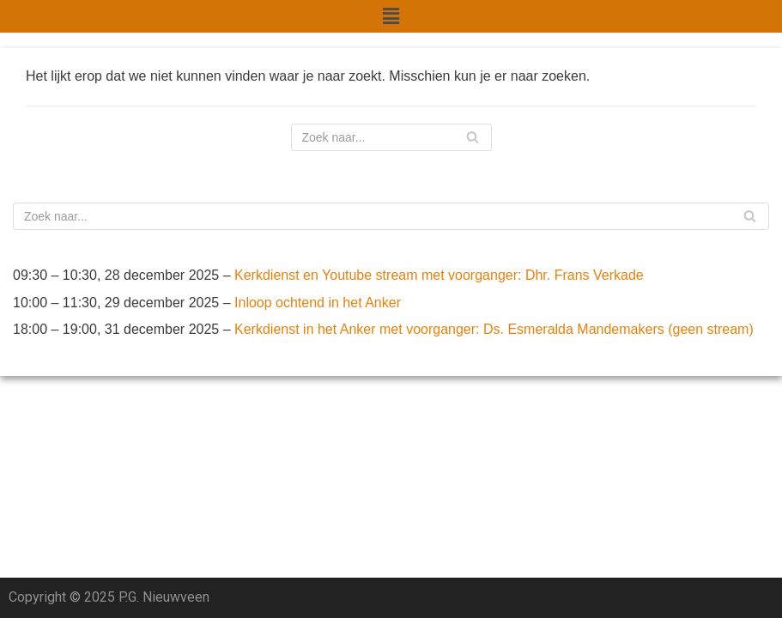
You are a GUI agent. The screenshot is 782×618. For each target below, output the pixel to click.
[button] (390, 16)
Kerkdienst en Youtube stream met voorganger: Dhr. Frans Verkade (439, 275)
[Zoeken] (391, 137)
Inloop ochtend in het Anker (317, 302)
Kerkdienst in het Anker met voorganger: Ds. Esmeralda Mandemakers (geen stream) (494, 329)
